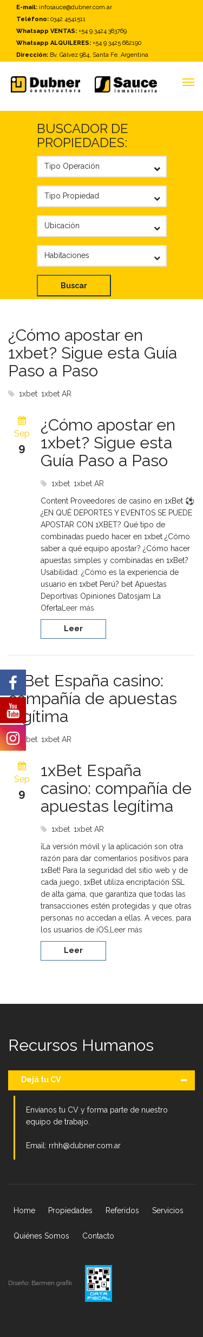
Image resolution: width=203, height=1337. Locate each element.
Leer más (78, 608)
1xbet (28, 393)
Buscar (74, 285)
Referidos (122, 1210)
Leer (73, 628)
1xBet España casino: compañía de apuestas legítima (92, 698)
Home (24, 1210)
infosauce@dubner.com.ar (75, 7)
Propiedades (70, 1210)
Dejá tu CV (41, 1079)
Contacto (98, 1236)
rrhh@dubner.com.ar (85, 1145)
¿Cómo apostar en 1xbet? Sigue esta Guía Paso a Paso (92, 353)
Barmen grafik (52, 1283)
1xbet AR (56, 393)
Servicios (168, 1210)
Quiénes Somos (41, 1236)
